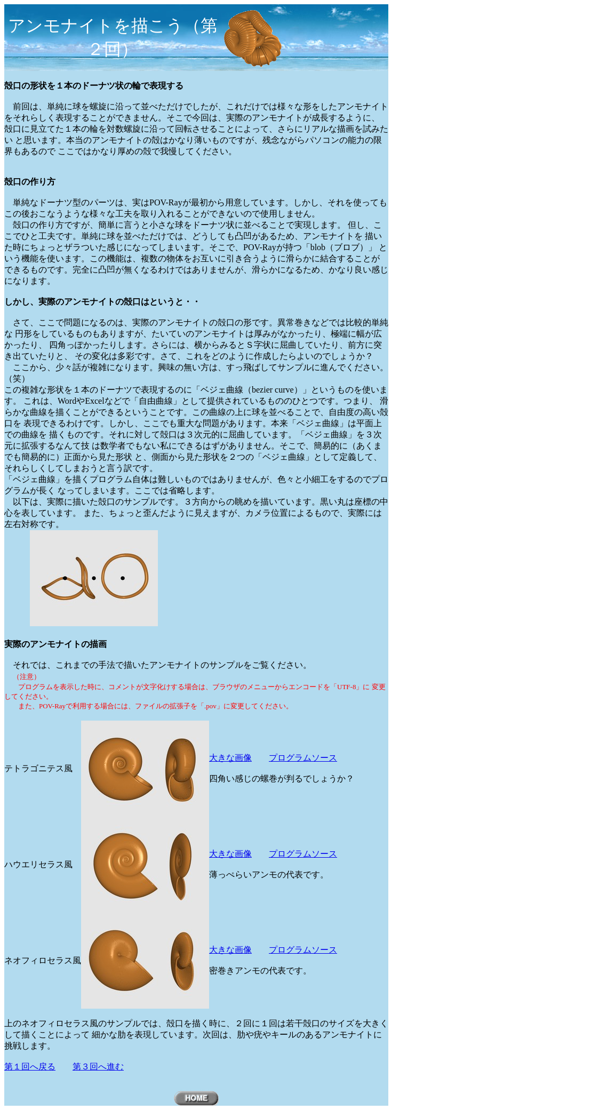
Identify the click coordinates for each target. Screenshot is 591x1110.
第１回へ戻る (29, 1066)
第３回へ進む (98, 1066)
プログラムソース (303, 757)
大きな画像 (230, 757)
